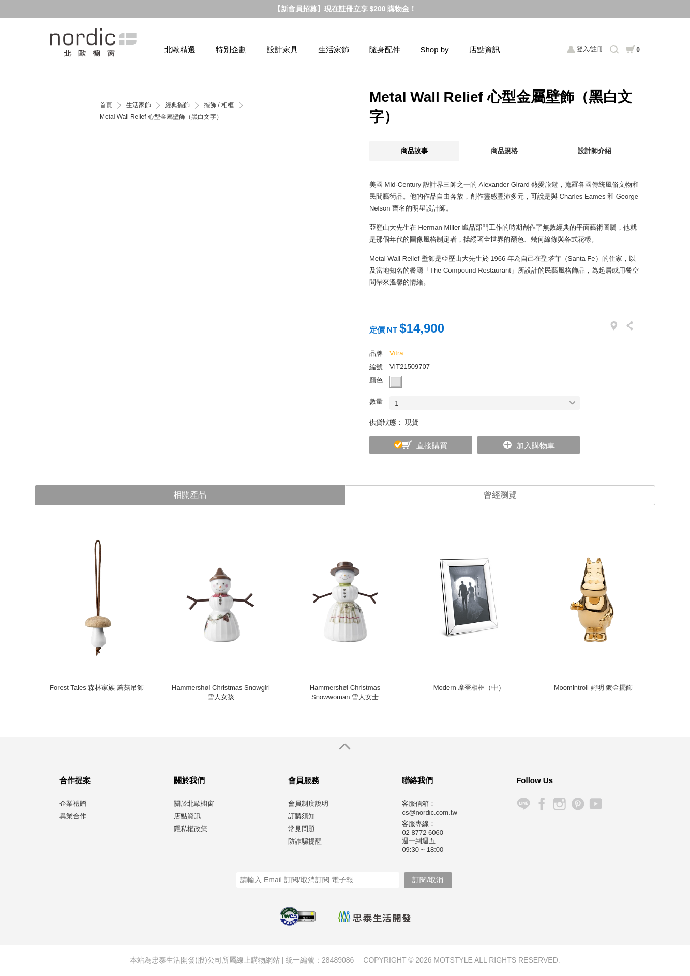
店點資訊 (484, 49)
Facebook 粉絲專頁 (541, 804)
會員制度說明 (308, 804)
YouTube (596, 804)
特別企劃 (231, 49)
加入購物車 (535, 445)
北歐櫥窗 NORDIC (94, 42)
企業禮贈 (72, 804)
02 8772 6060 (422, 833)
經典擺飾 (177, 105)
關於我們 (189, 780)
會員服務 (303, 780)
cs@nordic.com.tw (429, 813)
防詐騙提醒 (305, 842)
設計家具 (282, 49)
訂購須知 (301, 816)
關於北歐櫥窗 (194, 804)
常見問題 (301, 829)
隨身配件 (384, 49)
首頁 (106, 105)
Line (523, 804)
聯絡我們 (417, 780)
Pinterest (577, 804)
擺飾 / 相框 (219, 105)
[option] (97, 619)
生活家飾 (333, 49)
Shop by (435, 49)
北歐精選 (180, 49)
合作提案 (75, 780)
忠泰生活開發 (374, 917)
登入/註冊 (590, 49)
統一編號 (300, 960)
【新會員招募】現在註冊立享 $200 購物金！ (345, 9)
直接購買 (431, 445)
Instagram (559, 804)
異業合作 (72, 816)
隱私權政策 (190, 829)
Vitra (396, 353)
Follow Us (534, 780)
